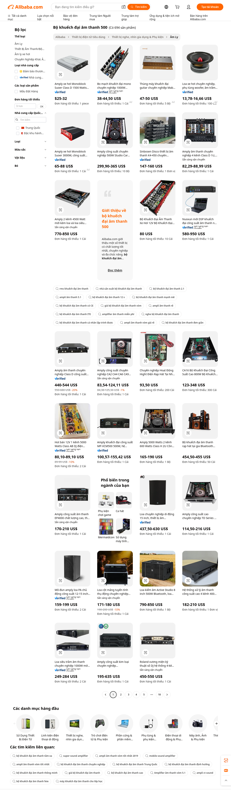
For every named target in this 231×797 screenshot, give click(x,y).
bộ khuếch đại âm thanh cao (125, 772)
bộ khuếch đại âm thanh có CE (74, 305)
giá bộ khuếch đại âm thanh (82, 772)
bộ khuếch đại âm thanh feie (31, 781)
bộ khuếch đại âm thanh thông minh (35, 772)
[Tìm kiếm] (138, 7)
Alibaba (60, 37)
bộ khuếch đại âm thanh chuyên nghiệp (81, 764)
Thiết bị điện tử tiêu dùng (88, 37)
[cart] (178, 7)
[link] (226, 760)
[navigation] (29, 361)
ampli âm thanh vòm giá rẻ (137, 322)
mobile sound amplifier (160, 755)
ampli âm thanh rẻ (161, 305)
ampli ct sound (203, 772)
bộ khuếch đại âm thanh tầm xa (32, 755)
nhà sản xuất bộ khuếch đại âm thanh (119, 288)
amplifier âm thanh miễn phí (116, 314)
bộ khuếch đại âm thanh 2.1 (166, 288)
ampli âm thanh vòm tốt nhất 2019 (116, 755)
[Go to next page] (167, 694)
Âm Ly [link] (174, 37)
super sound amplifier (73, 755)
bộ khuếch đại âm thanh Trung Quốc (134, 764)
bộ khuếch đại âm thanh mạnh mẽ (153, 297)
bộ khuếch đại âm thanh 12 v (107, 297)
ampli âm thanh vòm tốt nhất (31, 764)
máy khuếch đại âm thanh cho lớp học (79, 781)
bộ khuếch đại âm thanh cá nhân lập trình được (84, 322)
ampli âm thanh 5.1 (68, 297)
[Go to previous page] (105, 694)
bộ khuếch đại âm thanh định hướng (187, 764)
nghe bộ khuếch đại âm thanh (160, 314)
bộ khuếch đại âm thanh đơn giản (182, 322)
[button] (123, 7)
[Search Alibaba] (86, 7)
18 (159, 694)
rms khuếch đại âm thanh (72, 288)
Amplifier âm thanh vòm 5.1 (167, 772)
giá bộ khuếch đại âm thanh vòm (121, 305)
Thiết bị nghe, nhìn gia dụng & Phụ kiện (138, 37)
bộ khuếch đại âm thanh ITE (73, 314)
